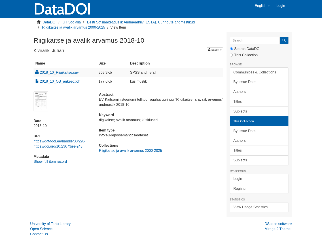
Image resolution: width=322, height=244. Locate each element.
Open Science (41, 229)
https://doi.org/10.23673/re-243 (58, 146)
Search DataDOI (245, 49)
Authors (239, 92)
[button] (262, 5)
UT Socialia (72, 22)
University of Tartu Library (50, 224)
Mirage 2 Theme (277, 229)
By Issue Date (244, 82)
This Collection (244, 55)
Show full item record (50, 161)
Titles (237, 101)
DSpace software (278, 224)
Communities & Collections (254, 72)
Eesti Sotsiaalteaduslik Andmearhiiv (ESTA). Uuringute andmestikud (141, 22)
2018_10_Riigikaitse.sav (57, 72)
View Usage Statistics (250, 207)
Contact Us (39, 234)
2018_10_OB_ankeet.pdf (57, 81)
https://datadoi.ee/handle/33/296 (59, 141)
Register (240, 188)
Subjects (240, 111)
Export (215, 49)
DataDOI (49, 22)
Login (237, 179)
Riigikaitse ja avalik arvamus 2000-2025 (73, 27)
